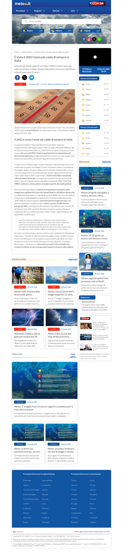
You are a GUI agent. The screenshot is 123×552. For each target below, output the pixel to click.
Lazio (44, 503)
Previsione (87, 188)
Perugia (74, 503)
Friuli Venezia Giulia (31, 499)
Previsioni (20, 11)
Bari (91, 513)
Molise (26, 513)
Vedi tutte (72, 355)
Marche (45, 494)
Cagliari (93, 522)
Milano (93, 485)
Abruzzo (45, 508)
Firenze (93, 499)
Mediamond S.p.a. (28, 544)
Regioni (37, 11)
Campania (27, 508)
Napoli (74, 508)
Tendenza (20, 402)
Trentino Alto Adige (31, 490)
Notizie (56, 11)
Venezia (93, 490)
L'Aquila (93, 508)
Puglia (44, 513)
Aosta (92, 480)
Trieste (74, 494)
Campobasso (76, 513)
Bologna (93, 494)
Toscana (45, 499)
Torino (73, 480)
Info (73, 11)
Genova (74, 485)
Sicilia (25, 522)
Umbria (26, 503)
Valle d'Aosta (47, 480)
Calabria (45, 517)
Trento (74, 490)
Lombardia (46, 485)
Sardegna (45, 522)
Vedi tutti (72, 259)
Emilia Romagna (29, 494)
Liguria (26, 485)
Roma (92, 503)
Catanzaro (94, 517)
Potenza (74, 517)
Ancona (74, 499)
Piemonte (27, 480)
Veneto (45, 490)
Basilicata (27, 517)
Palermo (74, 522)
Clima (20, 84)
